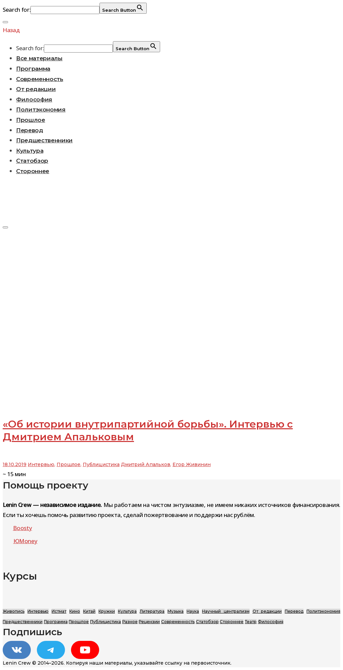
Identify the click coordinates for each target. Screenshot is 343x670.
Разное (130, 621)
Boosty (22, 528)
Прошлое (30, 120)
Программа (33, 68)
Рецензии (149, 621)
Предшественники (44, 140)
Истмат (59, 611)
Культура (29, 150)
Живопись (13, 611)
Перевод (29, 130)
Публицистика (101, 464)
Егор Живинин (192, 464)
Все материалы (39, 58)
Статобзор (32, 160)
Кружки (106, 611)
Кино (74, 611)
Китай (89, 611)
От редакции (36, 89)
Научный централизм (225, 611)
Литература (152, 611)
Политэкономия (41, 109)
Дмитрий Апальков (145, 464)
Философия (34, 99)
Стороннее (32, 171)
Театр (251, 621)
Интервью (41, 464)
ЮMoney (25, 541)
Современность (39, 79)
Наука (193, 611)
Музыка (175, 611)
